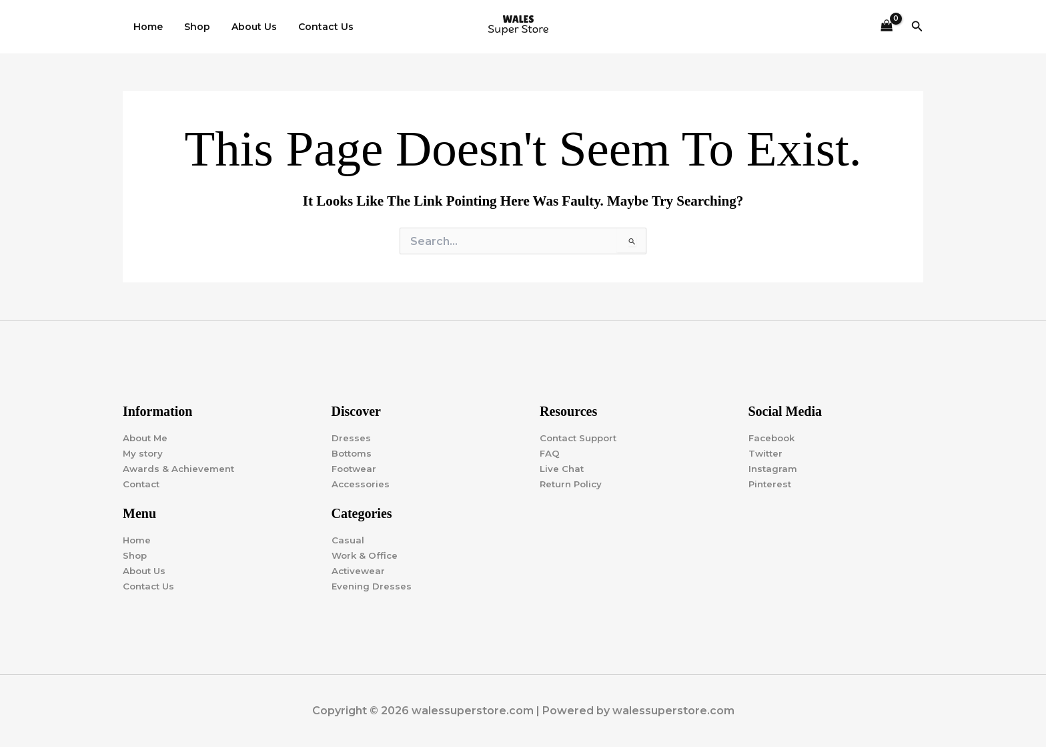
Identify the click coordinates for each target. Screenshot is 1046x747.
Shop (193, 27)
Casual (348, 540)
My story (144, 453)
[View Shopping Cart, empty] (886, 27)
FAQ (550, 453)
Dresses (351, 437)
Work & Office (366, 555)
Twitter (766, 453)
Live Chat (563, 468)
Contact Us (316, 27)
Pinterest (771, 483)
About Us (247, 27)
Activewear (359, 571)
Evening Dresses (373, 586)
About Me (146, 437)
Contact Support (581, 437)
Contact (143, 483)
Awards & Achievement (180, 468)
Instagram (773, 468)
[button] (917, 26)
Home (146, 27)
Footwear (356, 468)
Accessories (362, 483)
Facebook (773, 437)
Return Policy (573, 483)
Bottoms (353, 453)
